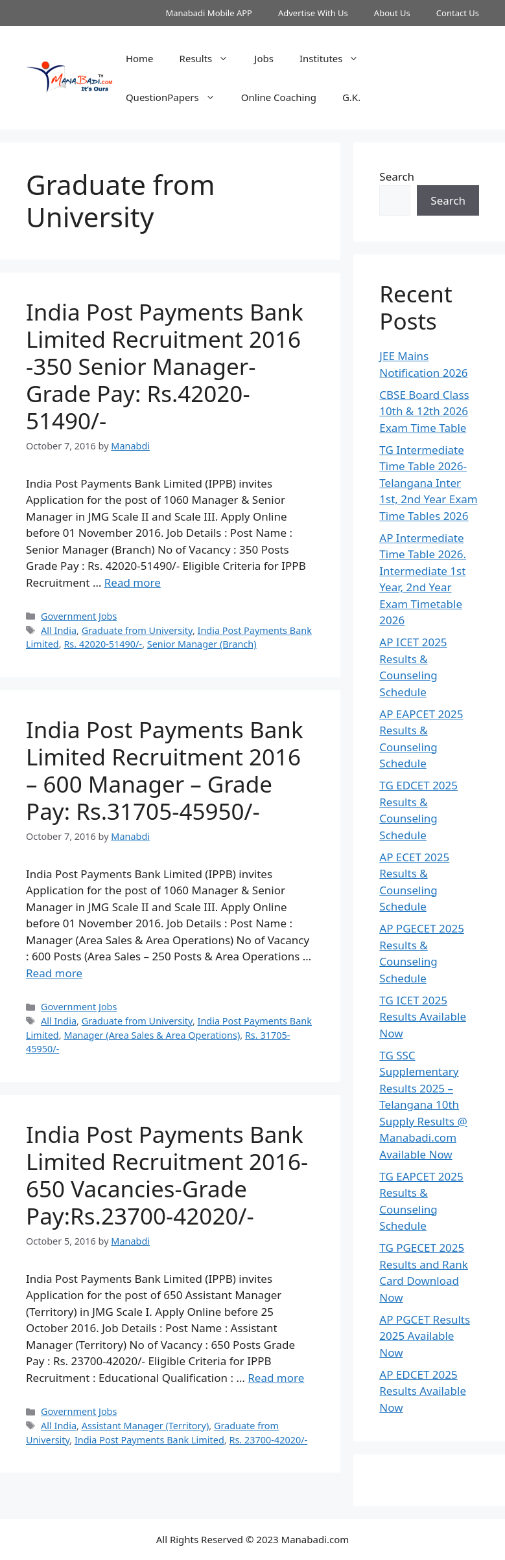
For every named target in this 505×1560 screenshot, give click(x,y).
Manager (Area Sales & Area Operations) (152, 1035)
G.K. (351, 97)
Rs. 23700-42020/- (268, 1440)
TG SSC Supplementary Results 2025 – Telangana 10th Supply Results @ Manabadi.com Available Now (423, 1105)
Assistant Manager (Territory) (145, 1425)
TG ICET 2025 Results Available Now (422, 1017)
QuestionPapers (177, 97)
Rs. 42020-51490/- (103, 644)
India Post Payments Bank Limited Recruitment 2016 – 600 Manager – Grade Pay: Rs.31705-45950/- (164, 770)
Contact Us (457, 13)
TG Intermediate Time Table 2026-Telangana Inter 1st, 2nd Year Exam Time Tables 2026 (428, 482)
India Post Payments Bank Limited (149, 1440)
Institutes (335, 58)
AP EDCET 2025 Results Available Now (422, 1391)
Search (396, 176)
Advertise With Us (313, 13)
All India (58, 630)
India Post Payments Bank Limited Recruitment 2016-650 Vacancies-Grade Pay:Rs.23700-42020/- (167, 1175)
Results (211, 58)
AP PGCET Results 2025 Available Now (424, 1336)
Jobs (264, 58)
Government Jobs (79, 616)
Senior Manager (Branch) (202, 644)
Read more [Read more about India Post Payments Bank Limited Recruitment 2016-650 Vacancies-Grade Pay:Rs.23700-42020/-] (276, 1377)
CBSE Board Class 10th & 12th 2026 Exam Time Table (424, 411)
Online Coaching (278, 97)
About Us (392, 13)
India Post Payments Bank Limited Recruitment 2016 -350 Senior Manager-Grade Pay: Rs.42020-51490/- (164, 366)
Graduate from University (137, 630)
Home (140, 58)
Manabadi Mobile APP (208, 13)
